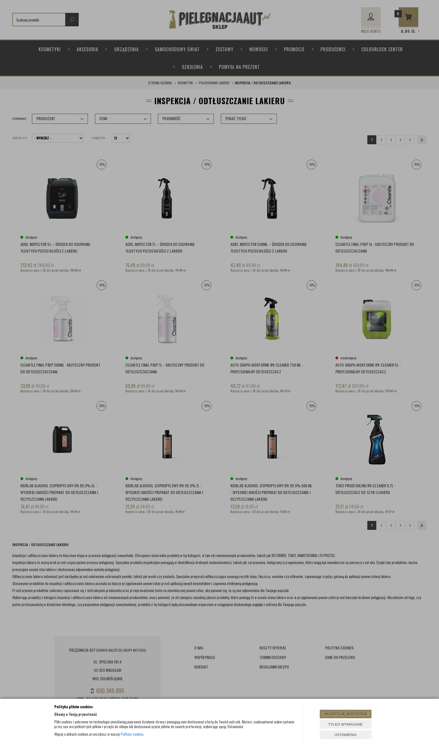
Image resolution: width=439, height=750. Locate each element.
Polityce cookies (132, 734)
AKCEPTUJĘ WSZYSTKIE (345, 714)
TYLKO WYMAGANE (345, 724)
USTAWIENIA (345, 735)
